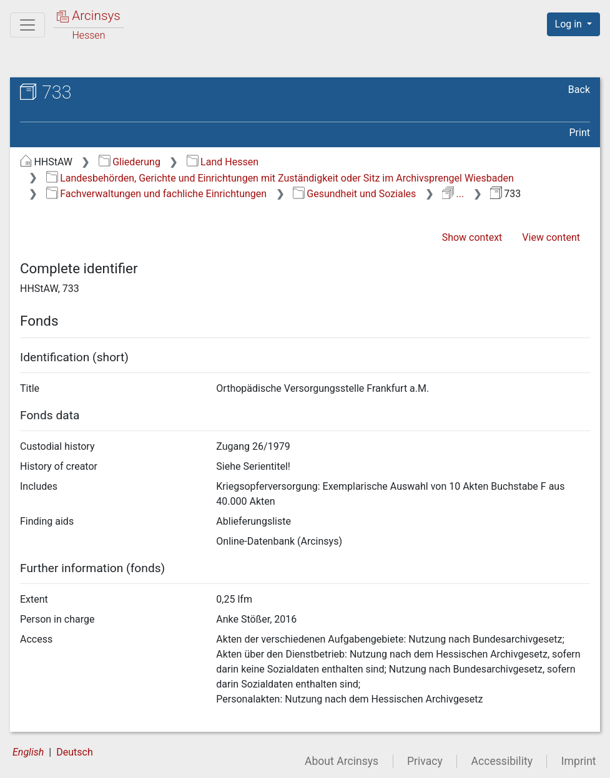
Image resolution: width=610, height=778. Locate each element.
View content (551, 237)
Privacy (425, 761)
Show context (472, 237)
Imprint (578, 761)
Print (579, 133)
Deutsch (74, 752)
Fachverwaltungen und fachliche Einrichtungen (156, 194)
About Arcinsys (341, 761)
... (453, 194)
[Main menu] (27, 24)
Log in (569, 24)
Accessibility (502, 761)
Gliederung (129, 162)
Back (579, 89)
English (28, 752)
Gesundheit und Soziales (354, 194)
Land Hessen (222, 162)
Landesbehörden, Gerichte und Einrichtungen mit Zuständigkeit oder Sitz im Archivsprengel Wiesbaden (280, 178)
